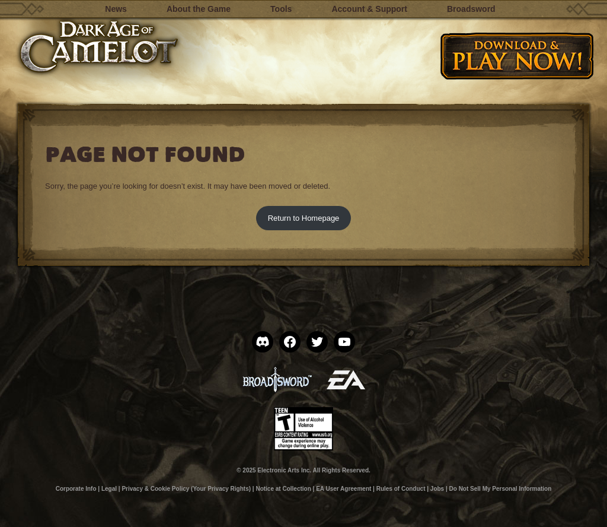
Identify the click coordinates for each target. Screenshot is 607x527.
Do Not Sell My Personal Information (500, 488)
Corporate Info (76, 488)
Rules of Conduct (401, 488)
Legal (109, 488)
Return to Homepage (304, 218)
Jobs (437, 488)
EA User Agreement (343, 488)
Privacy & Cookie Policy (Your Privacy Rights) (186, 488)
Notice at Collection (283, 488)
